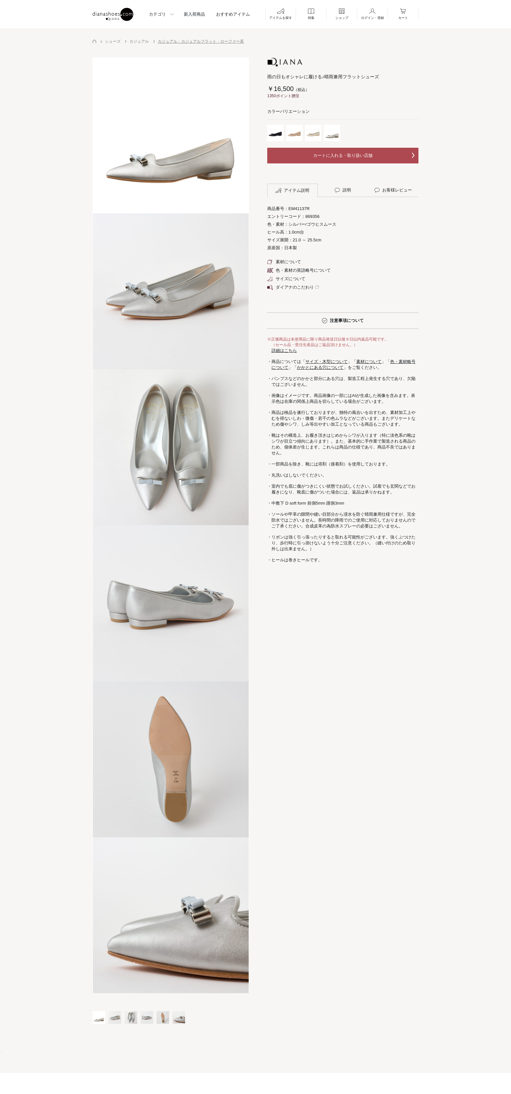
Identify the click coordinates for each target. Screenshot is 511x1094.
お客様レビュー (393, 190)
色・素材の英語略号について (299, 270)
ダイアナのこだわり (290, 287)
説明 (343, 190)
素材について (284, 261)
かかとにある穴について (320, 367)
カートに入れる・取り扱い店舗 (342, 155)
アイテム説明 (292, 190)
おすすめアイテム (233, 14)
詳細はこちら (284, 350)
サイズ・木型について (326, 361)
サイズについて (286, 278)
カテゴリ (157, 14)
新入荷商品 (194, 14)
